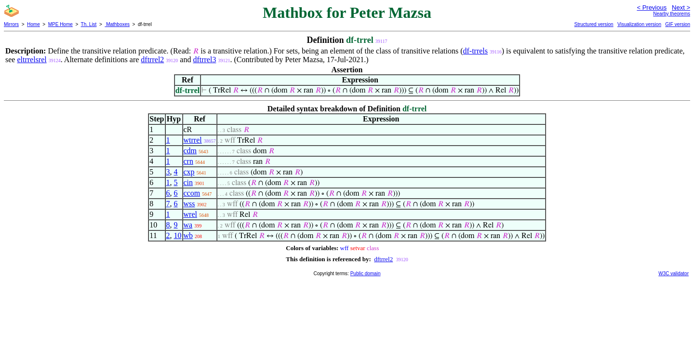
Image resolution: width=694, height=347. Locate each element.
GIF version (677, 24)
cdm (190, 151)
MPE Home (60, 24)
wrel (190, 214)
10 (178, 235)
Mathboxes (117, 24)
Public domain (365, 273)
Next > (681, 7)
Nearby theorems (671, 13)
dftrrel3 (204, 59)
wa (188, 225)
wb (188, 235)
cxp (189, 172)
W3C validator (673, 273)
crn (188, 161)
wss (189, 204)
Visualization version (639, 24)
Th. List (89, 24)
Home (33, 24)
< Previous (652, 7)
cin (188, 182)
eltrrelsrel (31, 59)
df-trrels (475, 51)
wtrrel (193, 140)
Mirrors (11, 24)
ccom (192, 193)
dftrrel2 (152, 59)
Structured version (593, 24)
